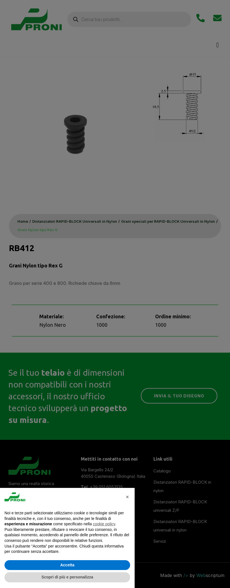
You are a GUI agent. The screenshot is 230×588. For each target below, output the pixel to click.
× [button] (127, 497)
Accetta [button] (67, 565)
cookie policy (104, 524)
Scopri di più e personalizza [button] (67, 577)
